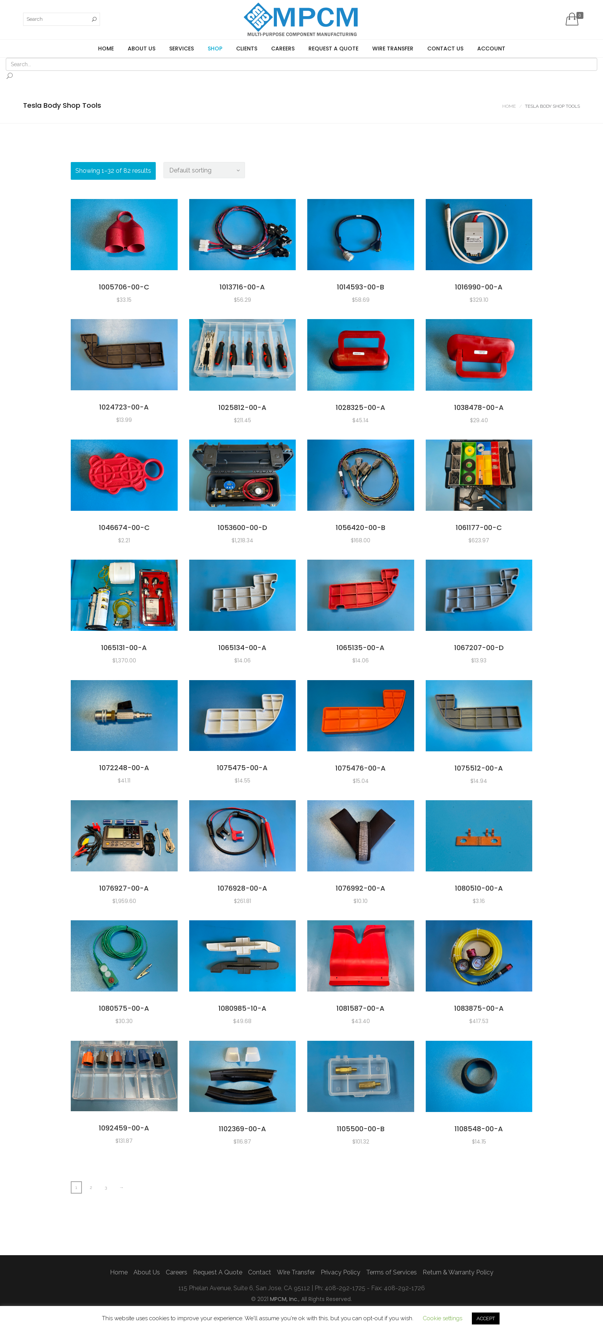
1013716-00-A (242, 287)
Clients (246, 48)
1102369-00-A (242, 1129)
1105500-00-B (361, 1129)
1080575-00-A (124, 1008)
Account (491, 48)
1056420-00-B (360, 527)
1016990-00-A (479, 287)
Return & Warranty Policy (458, 1272)
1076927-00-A (124, 888)
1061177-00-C (479, 527)
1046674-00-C (124, 527)
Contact (259, 1272)
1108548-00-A (479, 1129)
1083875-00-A (479, 1008)
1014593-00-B (360, 287)
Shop (215, 48)
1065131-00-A (124, 647)
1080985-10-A (242, 1008)
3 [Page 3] (106, 1187)
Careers (283, 48)
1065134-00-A (242, 647)
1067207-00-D (479, 647)
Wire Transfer (392, 48)
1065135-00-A (360, 647)
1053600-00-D (242, 527)
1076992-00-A (360, 888)
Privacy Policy (340, 1272)
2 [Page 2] (91, 1187)
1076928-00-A (242, 888)
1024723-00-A (124, 407)
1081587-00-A (360, 1008)
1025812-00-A (242, 407)
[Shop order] (204, 170)
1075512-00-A (479, 768)
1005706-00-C (124, 287)
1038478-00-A (479, 407)
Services (181, 48)
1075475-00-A (242, 768)
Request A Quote (333, 48)
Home (106, 48)
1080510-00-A (479, 888)
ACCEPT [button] (485, 1318)
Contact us (445, 48)
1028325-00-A (360, 407)
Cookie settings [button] (442, 1318)
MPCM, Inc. (284, 1299)
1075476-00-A (360, 768)
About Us (141, 48)
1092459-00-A (124, 1128)
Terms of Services (391, 1272)
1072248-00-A (124, 768)
